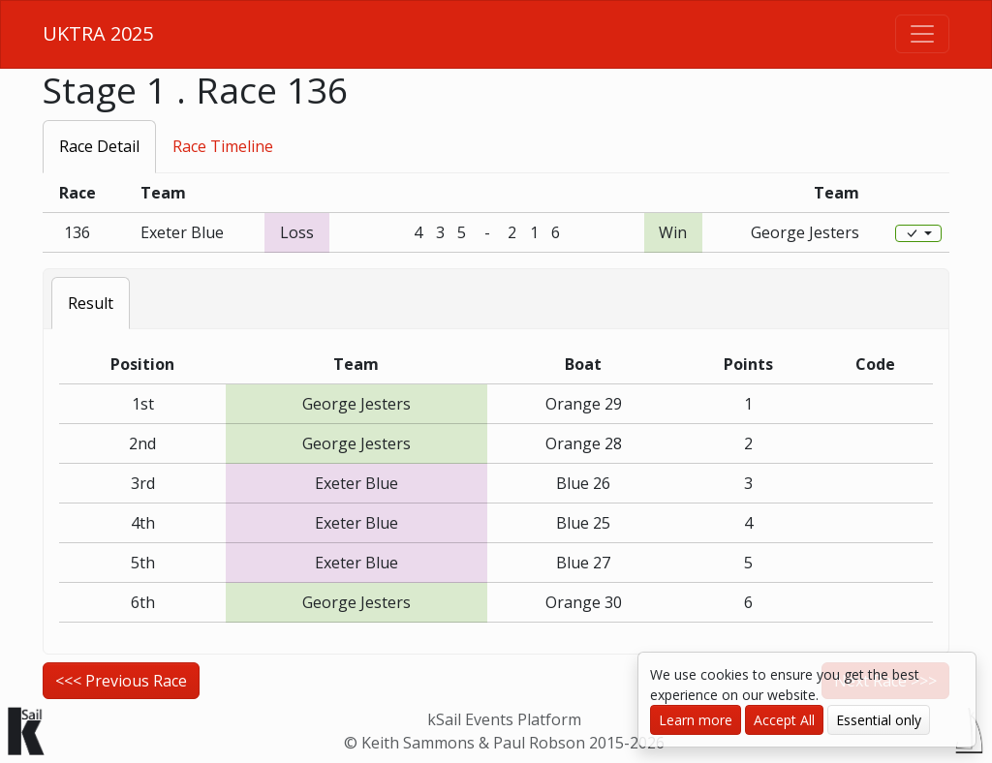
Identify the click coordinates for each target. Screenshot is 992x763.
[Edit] (918, 233)
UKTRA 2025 (98, 33)
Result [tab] (90, 303)
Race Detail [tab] (99, 146)
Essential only (878, 720)
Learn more (695, 720)
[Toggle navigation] (922, 34)
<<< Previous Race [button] (121, 680)
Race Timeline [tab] (222, 146)
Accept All (784, 720)
